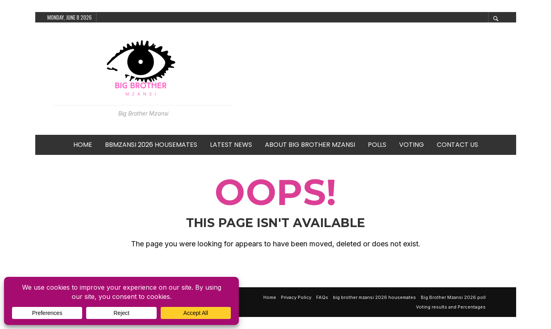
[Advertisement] (375, 78)
